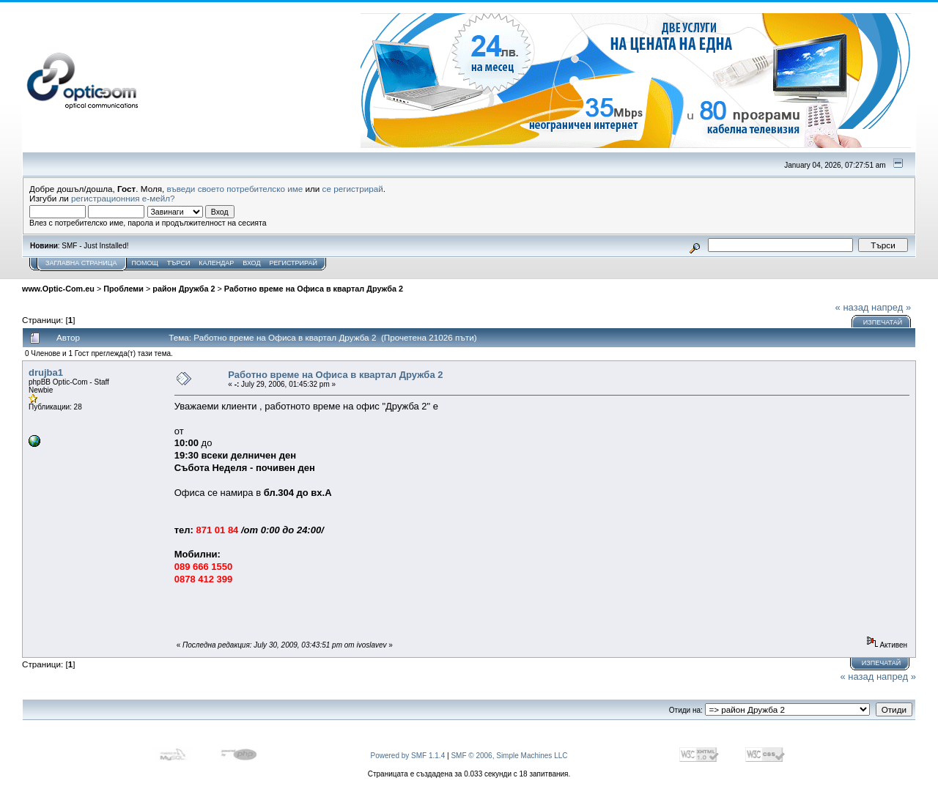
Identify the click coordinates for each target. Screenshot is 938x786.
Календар (216, 263)
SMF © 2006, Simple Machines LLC (509, 756)
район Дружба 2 (183, 288)
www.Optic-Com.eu (58, 288)
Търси (179, 263)
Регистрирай (293, 263)
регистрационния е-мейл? (123, 198)
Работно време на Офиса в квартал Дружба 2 (313, 288)
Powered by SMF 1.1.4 (408, 756)
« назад (852, 307)
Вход (251, 263)
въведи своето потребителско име (235, 188)
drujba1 (46, 372)
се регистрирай (352, 188)
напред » (891, 307)
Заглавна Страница (81, 263)
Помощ (144, 263)
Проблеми (123, 288)
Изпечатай (882, 322)
